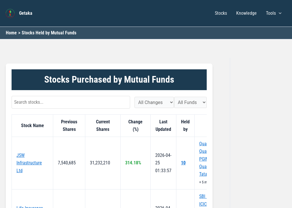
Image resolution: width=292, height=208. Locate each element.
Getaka (25, 13)
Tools (274, 13)
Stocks (221, 13)
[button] (279, 13)
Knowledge (246, 13)
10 (183, 163)
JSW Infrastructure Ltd (29, 163)
